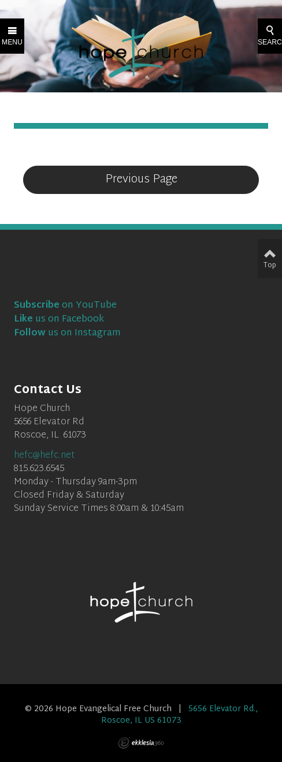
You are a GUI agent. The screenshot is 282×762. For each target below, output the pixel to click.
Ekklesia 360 (141, 743)
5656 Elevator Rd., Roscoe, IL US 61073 (179, 715)
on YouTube (65, 305)
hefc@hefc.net (44, 455)
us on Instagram (67, 333)
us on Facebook (59, 319)
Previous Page (141, 179)
